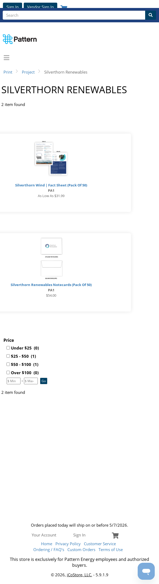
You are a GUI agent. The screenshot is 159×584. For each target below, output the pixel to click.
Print (7, 72)
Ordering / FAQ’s (48, 549)
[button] (43, 381)
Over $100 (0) (25, 372)
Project (28, 72)
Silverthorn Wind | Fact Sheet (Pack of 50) (51, 185)
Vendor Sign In (40, 7)
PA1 (51, 190)
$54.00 (51, 295)
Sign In (12, 7)
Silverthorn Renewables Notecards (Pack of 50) (51, 284)
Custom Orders (81, 549)
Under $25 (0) (25, 348)
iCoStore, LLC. (79, 574)
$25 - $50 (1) (23, 356)
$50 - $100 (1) (24, 364)
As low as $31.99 (51, 195)
